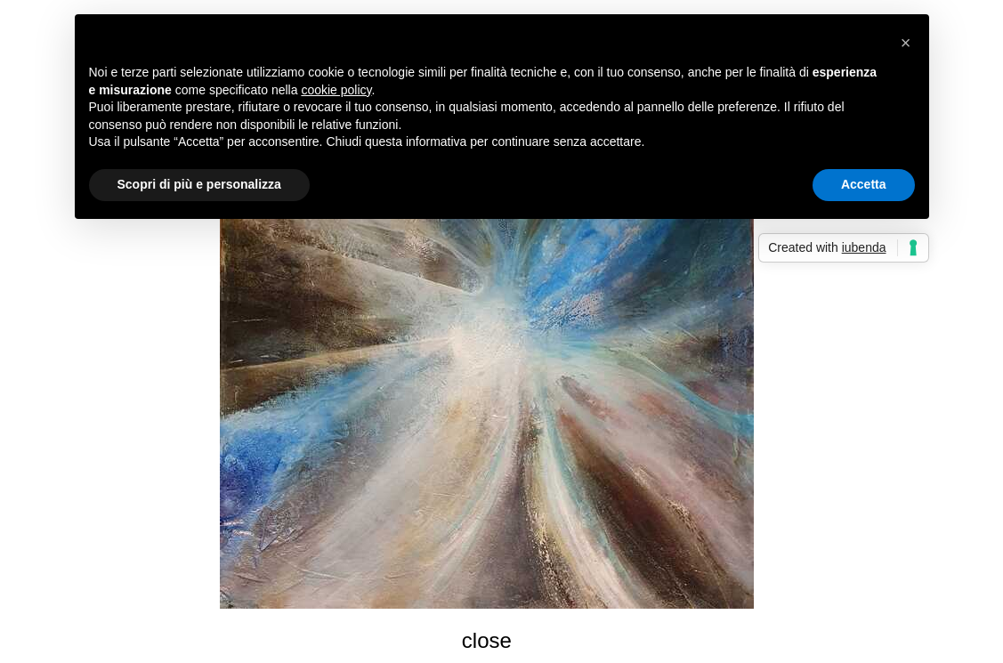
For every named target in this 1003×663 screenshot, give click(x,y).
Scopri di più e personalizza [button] (199, 184)
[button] (906, 42)
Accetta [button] (863, 184)
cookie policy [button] (336, 90)
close (487, 640)
